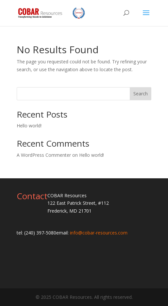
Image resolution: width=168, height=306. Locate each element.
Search (140, 93)
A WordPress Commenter (44, 155)
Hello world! (29, 125)
